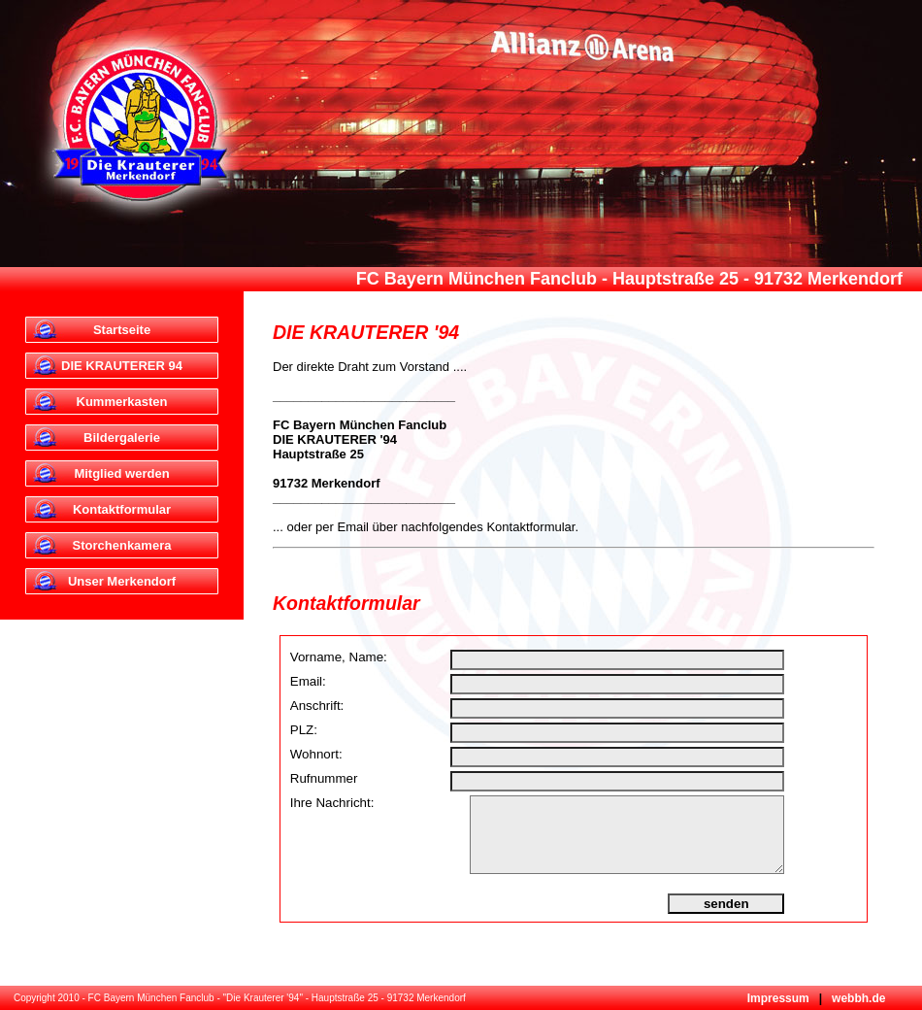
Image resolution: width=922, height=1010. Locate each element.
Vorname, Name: (338, 657)
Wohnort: (316, 754)
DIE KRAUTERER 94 (121, 365)
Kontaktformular (122, 509)
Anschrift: (317, 705)
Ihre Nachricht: (332, 802)
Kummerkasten (122, 401)
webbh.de (857, 998)
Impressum (778, 998)
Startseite (121, 329)
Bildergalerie (121, 437)
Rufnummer (324, 778)
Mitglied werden (121, 473)
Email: (308, 681)
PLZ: (303, 730)
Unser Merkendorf (122, 581)
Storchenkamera (122, 545)
